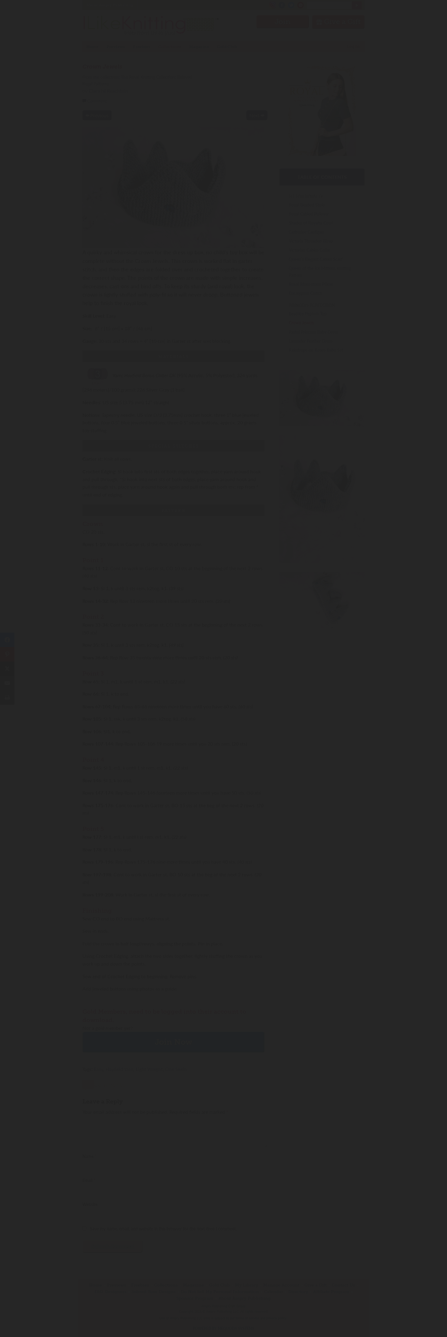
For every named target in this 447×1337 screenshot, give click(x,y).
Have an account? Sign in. (223, 747)
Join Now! (223, 695)
